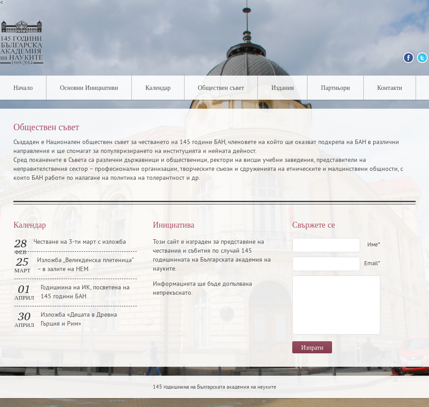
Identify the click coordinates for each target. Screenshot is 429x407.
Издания (282, 88)
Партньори (335, 88)
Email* (372, 263)
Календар (158, 88)
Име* (373, 245)
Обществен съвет (221, 88)
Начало (23, 88)
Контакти (389, 88)
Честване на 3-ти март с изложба (80, 242)
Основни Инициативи (89, 88)
